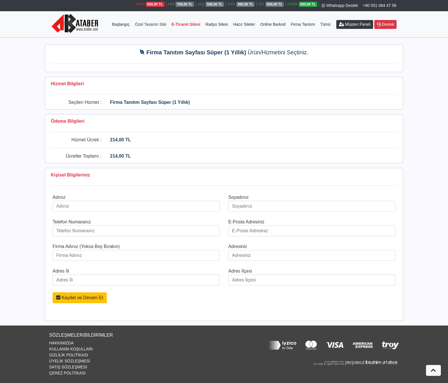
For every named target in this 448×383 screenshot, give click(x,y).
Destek (385, 24)
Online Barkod (273, 24)
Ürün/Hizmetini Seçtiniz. (224, 52)
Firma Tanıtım (303, 24)
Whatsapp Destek (340, 5)
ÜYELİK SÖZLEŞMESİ (69, 361)
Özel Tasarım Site (150, 24)
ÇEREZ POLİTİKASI (67, 373)
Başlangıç (121, 24)
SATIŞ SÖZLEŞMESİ (68, 367)
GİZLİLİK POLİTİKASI (68, 355)
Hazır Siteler (244, 24)
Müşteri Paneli (355, 24)
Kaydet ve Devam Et (79, 297)
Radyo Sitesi (216, 24)
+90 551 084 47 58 (379, 5)
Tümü (325, 24)
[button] (433, 370)
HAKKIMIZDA (61, 343)
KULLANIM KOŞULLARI (71, 349)
